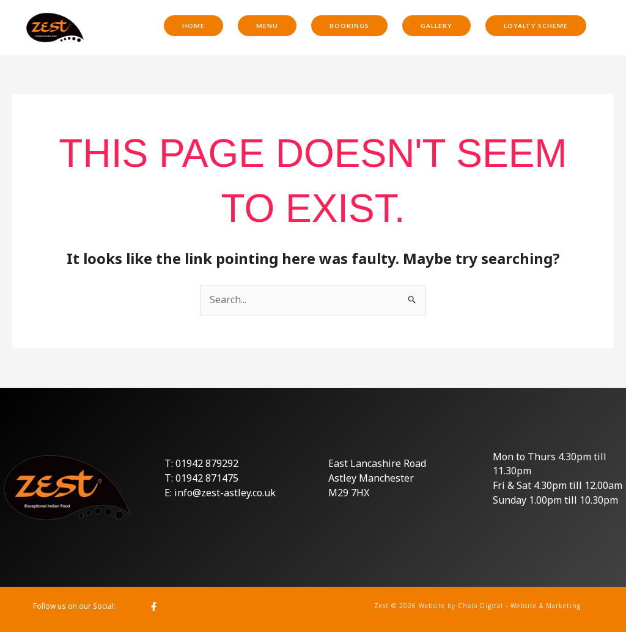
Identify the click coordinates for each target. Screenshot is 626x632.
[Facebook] (153, 606)
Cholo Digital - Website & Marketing (519, 605)
